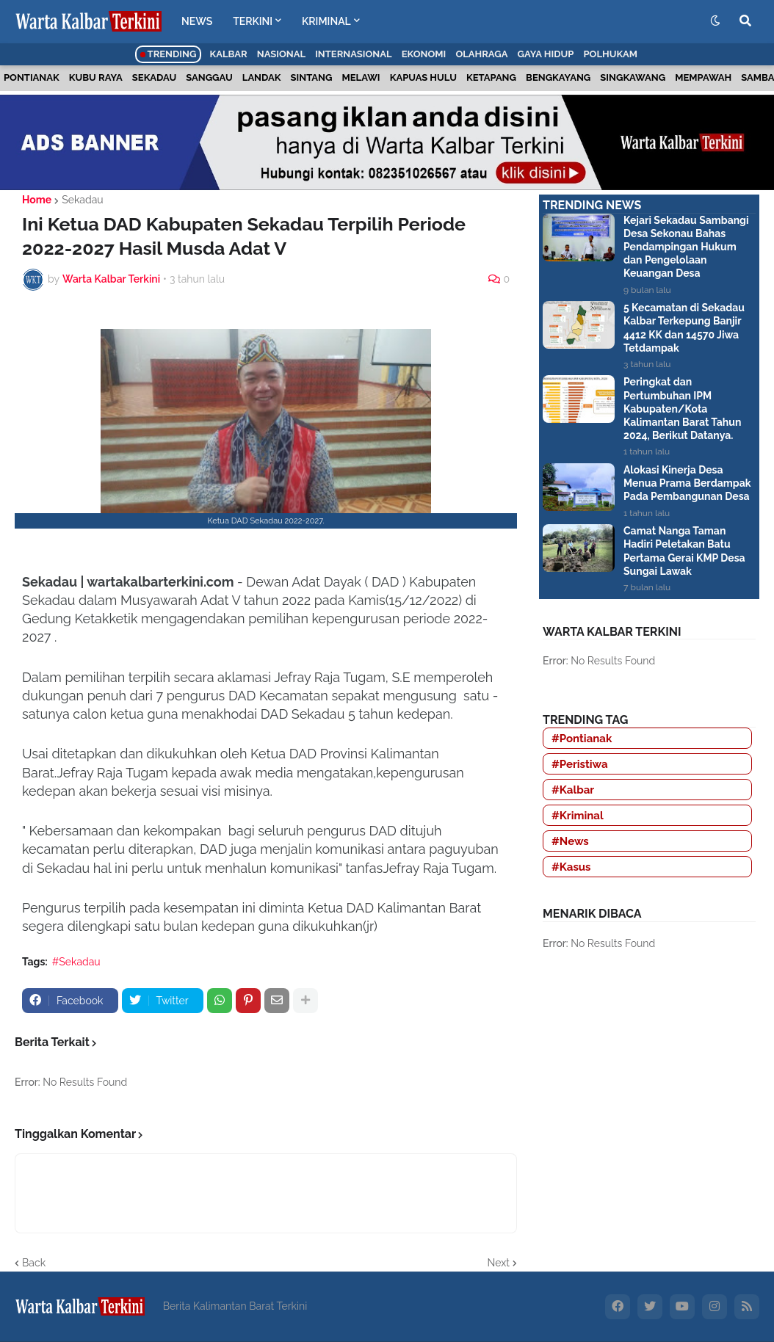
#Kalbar (572, 790)
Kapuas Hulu (423, 77)
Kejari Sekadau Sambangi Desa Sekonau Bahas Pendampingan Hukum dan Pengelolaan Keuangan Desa (686, 247)
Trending (168, 53)
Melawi (361, 77)
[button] (715, 21)
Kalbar (228, 53)
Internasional (353, 53)
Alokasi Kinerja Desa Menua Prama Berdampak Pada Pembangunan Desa (687, 483)
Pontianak (31, 77)
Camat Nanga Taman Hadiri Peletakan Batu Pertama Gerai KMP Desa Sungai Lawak (684, 551)
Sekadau (154, 77)
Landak (261, 77)
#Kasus (571, 867)
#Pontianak (581, 738)
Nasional (281, 53)
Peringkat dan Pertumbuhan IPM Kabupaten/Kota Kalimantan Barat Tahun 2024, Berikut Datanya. (682, 408)
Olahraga (481, 53)
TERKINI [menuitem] (252, 21)
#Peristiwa (579, 764)
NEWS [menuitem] (196, 21)
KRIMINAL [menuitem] (326, 21)
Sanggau (209, 77)
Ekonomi (424, 53)
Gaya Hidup (546, 53)
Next (499, 1263)
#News (570, 841)
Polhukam (610, 53)
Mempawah (703, 77)
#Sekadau (76, 962)
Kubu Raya (96, 77)
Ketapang (491, 77)
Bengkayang (558, 77)
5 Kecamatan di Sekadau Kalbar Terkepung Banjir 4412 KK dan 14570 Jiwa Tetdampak (684, 328)
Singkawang (632, 77)
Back (34, 1263)
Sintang (312, 77)
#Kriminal (577, 815)
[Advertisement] (649, 1083)
